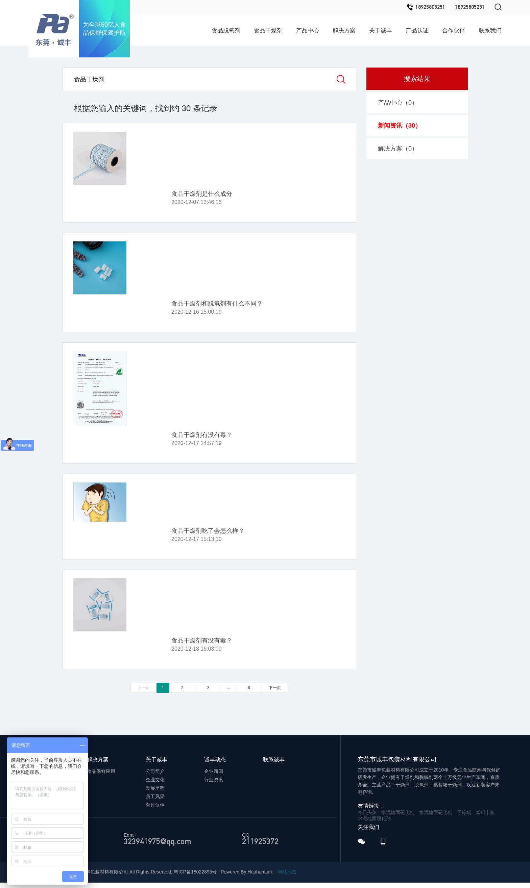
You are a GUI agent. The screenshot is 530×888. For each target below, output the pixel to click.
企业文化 (155, 779)
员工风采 (155, 796)
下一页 (275, 687)
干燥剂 (464, 812)
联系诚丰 (274, 759)
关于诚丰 (380, 30)
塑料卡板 (485, 812)
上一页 (144, 687)
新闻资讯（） (399, 125)
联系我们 (490, 30)
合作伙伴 (453, 30)
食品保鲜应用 (101, 771)
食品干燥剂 (268, 30)
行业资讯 (213, 779)
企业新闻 (213, 771)
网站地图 (287, 871)
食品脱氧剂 (226, 30)
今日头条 (367, 812)
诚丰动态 (215, 759)
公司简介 (155, 771)
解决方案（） (398, 148)
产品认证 (417, 30)
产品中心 (307, 30)
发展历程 (155, 788)
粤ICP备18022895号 (195, 871)
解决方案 (344, 30)
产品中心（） (398, 102)
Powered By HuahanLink (247, 871)
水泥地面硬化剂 (397, 812)
